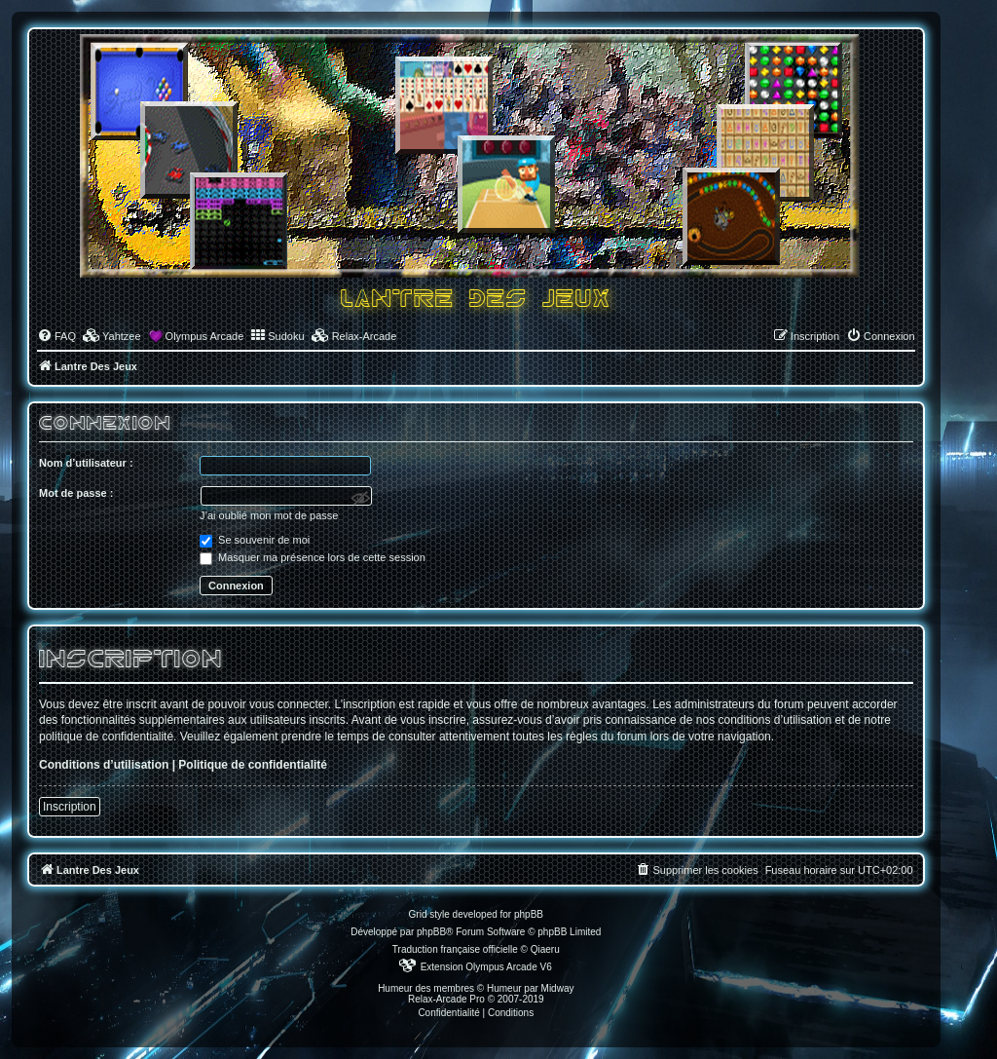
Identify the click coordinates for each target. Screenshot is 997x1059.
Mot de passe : (76, 493)
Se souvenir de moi (255, 540)
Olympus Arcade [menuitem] (205, 336)
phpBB (431, 932)
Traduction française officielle (455, 949)
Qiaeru (545, 949)
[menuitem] (56, 336)
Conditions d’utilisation (103, 765)
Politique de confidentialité (252, 765)
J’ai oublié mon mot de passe (269, 515)
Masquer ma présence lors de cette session (312, 557)
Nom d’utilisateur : (86, 463)
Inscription (69, 806)
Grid (418, 914)
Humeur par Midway (530, 988)
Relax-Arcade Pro (446, 999)
